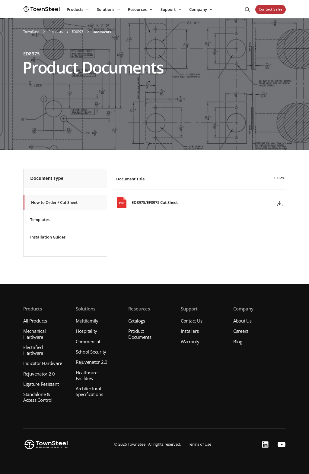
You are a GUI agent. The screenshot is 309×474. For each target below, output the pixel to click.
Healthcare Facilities (86, 375)
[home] (41, 9)
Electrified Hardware (33, 350)
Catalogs (136, 321)
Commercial (88, 341)
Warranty (190, 341)
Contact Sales (270, 9)
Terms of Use (199, 444)
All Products (35, 321)
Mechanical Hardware (34, 334)
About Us (242, 321)
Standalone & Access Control (38, 397)
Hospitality (86, 331)
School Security (91, 352)
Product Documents (139, 334)
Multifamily (87, 321)
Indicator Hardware (42, 363)
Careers (240, 331)
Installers (190, 331)
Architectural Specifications (89, 391)
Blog (237, 341)
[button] (77, 9)
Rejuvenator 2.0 (39, 374)
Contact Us (191, 321)
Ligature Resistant (41, 384)
